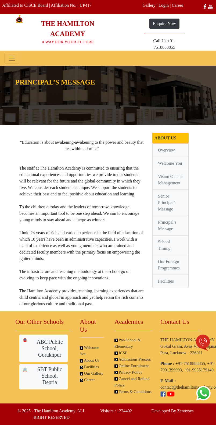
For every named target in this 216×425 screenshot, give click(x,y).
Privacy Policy (128, 372)
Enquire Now (164, 23)
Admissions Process (132, 359)
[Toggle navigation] (11, 58)
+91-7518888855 (190, 363)
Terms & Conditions (133, 391)
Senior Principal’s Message (167, 202)
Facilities (166, 281)
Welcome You (170, 163)
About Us (89, 360)
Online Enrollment (131, 366)
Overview (166, 150)
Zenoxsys (185, 411)
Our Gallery (91, 373)
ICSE (120, 353)
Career (177, 5)
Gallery (149, 5)
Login (164, 5)
